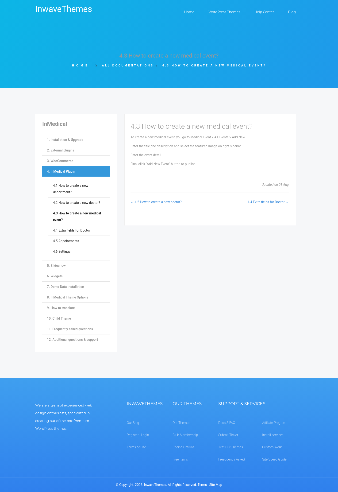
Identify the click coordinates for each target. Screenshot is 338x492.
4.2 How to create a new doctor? (76, 203)
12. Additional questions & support (72, 339)
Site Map (215, 485)
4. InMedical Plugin (61, 171)
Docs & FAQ (226, 423)
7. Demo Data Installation (65, 287)
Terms (202, 485)
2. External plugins (60, 150)
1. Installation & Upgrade (65, 140)
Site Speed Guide (274, 459)
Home (82, 65)
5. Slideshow (56, 265)
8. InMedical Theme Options (67, 297)
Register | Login (138, 435)
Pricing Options (183, 447)
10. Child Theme (59, 318)
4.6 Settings (61, 251)
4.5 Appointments (66, 241)
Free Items (180, 459)
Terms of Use (136, 447)
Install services (273, 435)
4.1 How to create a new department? (70, 189)
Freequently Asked (231, 459)
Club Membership (185, 435)
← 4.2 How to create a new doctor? (156, 202)
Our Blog (133, 423)
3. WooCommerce (60, 161)
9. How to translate (61, 308)
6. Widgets (55, 276)
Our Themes (181, 423)
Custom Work (272, 447)
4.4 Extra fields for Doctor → (268, 202)
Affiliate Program (274, 423)
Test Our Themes (230, 447)
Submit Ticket (228, 435)
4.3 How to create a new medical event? (77, 216)
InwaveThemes (63, 9)
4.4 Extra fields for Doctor (71, 230)
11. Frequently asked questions (70, 329)
